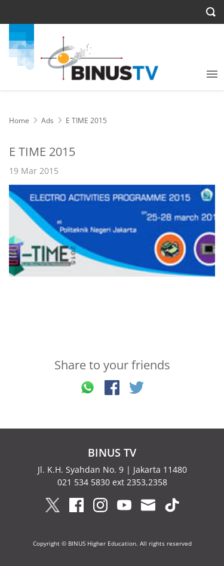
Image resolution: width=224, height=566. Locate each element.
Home (19, 120)
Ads (47, 120)
